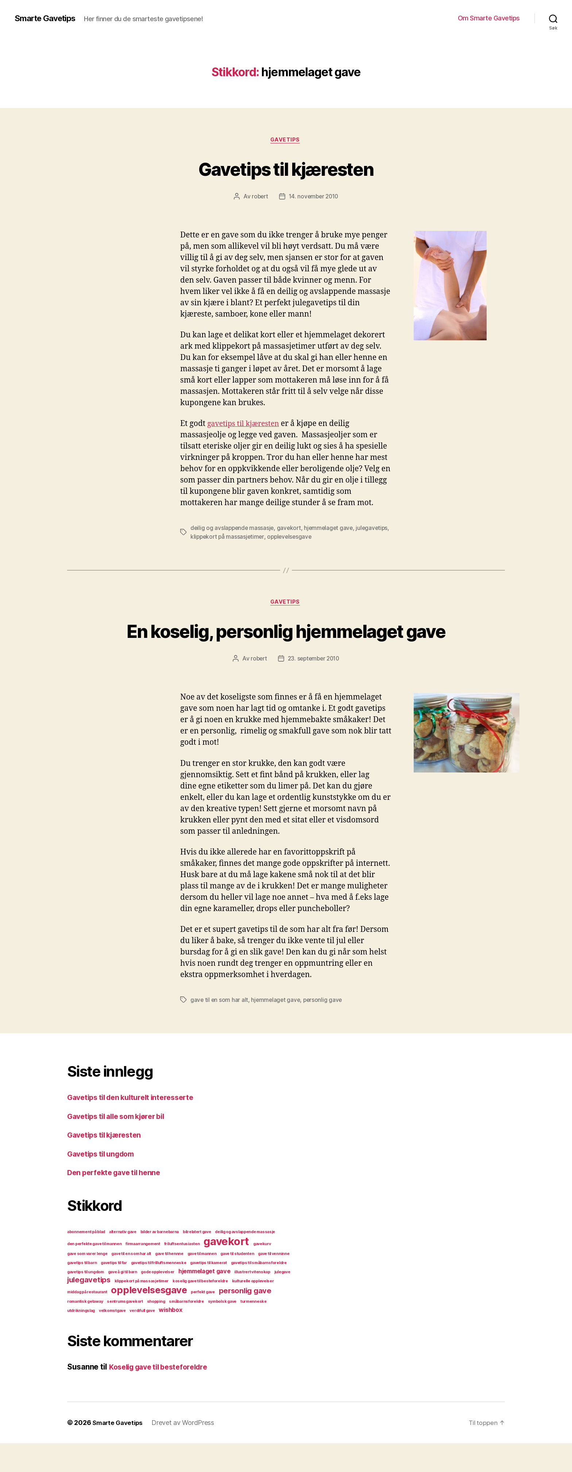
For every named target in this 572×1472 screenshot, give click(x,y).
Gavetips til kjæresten (285, 168)
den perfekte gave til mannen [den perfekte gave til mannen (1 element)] (94, 1272)
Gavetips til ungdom (104, 1182)
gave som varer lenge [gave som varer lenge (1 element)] (87, 1282)
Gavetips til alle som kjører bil (121, 1145)
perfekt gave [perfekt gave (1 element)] (203, 1320)
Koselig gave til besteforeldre (163, 1395)
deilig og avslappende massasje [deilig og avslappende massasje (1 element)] (245, 1260)
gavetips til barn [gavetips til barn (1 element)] (82, 1291)
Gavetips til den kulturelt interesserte (135, 1126)
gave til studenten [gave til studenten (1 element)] (237, 1282)
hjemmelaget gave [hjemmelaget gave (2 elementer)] (204, 1300)
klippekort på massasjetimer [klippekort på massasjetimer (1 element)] (142, 1310)
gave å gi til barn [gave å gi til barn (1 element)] (122, 1300)
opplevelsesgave (328, 537)
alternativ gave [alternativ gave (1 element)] (122, 1260)
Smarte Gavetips (48, 18)
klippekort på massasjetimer (264, 537)
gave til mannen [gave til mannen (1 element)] (202, 1282)
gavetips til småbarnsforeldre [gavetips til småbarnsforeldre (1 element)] (259, 1291)
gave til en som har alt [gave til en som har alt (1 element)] (131, 1282)
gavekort (291, 528)
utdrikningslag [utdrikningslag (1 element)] (81, 1339)
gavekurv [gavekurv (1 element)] (262, 1272)
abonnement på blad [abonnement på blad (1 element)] (86, 1260)
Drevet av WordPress (186, 1451)
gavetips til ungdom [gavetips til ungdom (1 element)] (85, 1300)
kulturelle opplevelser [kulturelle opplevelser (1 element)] (253, 1310)
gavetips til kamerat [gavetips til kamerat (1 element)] (208, 1291)
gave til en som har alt (219, 1028)
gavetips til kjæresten (246, 425)
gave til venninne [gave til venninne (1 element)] (273, 1282)
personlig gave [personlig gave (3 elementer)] (245, 1319)
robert (258, 197)
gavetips (286, 140)
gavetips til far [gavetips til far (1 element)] (114, 1291)
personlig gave (325, 1028)
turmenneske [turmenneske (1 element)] (253, 1330)
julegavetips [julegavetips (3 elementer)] (89, 1308)
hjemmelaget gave (332, 528)
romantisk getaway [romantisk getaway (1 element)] (85, 1330)
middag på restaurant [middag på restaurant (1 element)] (87, 1320)
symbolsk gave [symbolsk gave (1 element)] (222, 1330)
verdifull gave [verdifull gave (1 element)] (142, 1339)
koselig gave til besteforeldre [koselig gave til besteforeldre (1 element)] (200, 1310)
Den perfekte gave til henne (117, 1201)
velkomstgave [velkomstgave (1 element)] (112, 1339)
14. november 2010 (314, 197)
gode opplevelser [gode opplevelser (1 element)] (157, 1300)
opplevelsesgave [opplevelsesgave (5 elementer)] (149, 1318)
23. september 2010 (313, 687)
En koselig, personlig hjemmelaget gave (286, 645)
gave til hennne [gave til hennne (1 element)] (169, 1282)
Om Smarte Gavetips (489, 18)
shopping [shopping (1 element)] (156, 1330)
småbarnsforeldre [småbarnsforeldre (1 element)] (186, 1330)
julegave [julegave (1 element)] (282, 1300)
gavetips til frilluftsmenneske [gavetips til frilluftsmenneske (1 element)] (158, 1291)
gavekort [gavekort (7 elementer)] (226, 1270)
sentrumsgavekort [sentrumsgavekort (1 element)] (125, 1330)
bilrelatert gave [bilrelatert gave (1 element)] (197, 1260)
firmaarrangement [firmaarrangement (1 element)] (142, 1272)
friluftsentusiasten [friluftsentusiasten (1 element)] (182, 1272)
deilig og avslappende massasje (233, 528)
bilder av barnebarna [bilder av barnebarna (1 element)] (159, 1260)
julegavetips (206, 537)
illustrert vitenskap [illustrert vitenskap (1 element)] (252, 1300)
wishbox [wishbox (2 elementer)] (170, 1338)
